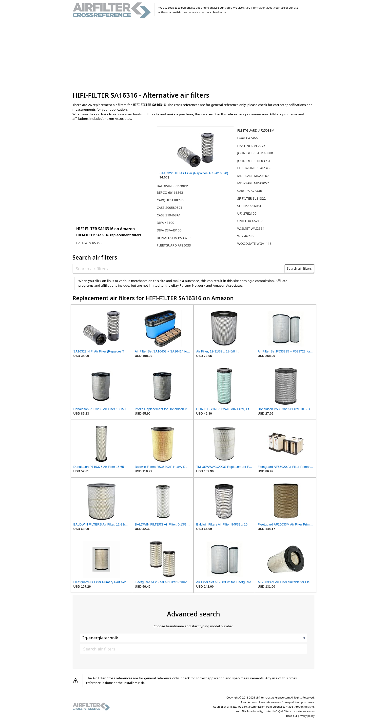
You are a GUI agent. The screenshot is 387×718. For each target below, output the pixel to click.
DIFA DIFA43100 (169, 230)
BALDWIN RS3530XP (172, 186)
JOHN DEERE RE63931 (254, 160)
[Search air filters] (179, 268)
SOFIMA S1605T (249, 206)
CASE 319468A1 (169, 215)
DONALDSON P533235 (174, 238)
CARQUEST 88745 (170, 200)
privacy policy (306, 716)
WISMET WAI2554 (250, 228)
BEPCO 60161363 (170, 192)
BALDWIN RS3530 (89, 243)
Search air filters (299, 268)
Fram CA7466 (247, 138)
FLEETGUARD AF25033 (174, 245)
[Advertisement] (194, 55)
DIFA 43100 (165, 222)
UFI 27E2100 (246, 213)
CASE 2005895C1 (169, 207)
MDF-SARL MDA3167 (253, 176)
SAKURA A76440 (249, 191)
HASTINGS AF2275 (251, 145)
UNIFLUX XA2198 (250, 221)
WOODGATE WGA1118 (254, 243)
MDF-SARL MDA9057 (253, 183)
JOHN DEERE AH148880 (255, 153)
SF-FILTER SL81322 (251, 198)
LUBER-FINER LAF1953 (254, 168)
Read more (219, 12)
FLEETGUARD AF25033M (255, 130)
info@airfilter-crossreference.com (294, 711)
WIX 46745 (245, 236)
